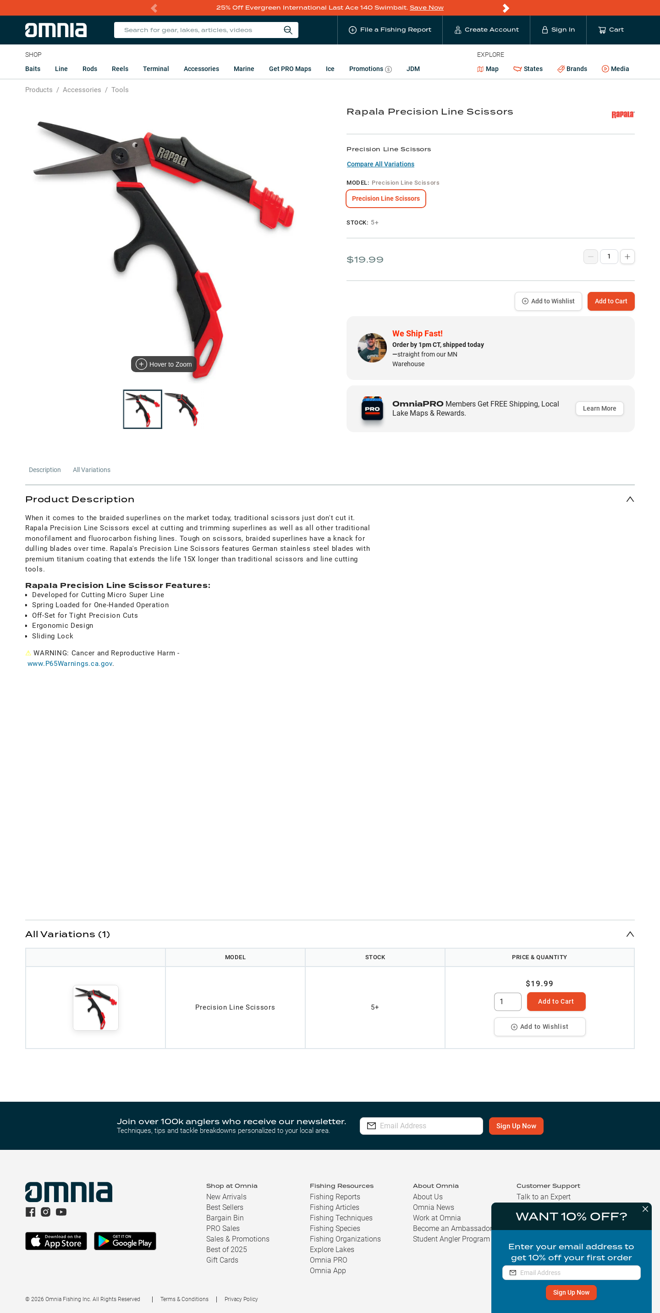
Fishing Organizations (345, 1239)
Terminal (156, 68)
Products (39, 90)
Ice (330, 68)
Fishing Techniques (341, 1218)
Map (488, 68)
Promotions (370, 70)
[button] (330, 499)
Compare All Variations (380, 164)
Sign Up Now (569, 1292)
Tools (120, 90)
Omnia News (433, 1207)
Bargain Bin (225, 1218)
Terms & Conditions (184, 1299)
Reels (120, 68)
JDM (413, 68)
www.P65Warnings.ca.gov (70, 663)
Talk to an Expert (544, 1196)
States (528, 69)
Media (615, 69)
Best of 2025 (226, 1249)
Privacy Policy (241, 1299)
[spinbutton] (508, 1002)
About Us (428, 1196)
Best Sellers (224, 1207)
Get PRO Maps (290, 68)
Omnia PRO (328, 1260)
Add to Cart (611, 301)
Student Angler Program (451, 1239)
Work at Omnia (437, 1218)
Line (61, 68)
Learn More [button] (599, 408)
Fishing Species (335, 1228)
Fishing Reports (335, 1196)
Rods (89, 68)
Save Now (427, 7)
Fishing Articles (334, 1207)
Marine (244, 68)
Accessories (201, 68)
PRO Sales (223, 1228)
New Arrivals (226, 1196)
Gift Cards (222, 1260)
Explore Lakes (332, 1249)
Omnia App (328, 1270)
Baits (32, 68)
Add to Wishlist (548, 301)
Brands (572, 69)
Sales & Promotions (238, 1239)
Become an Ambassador (452, 1228)
